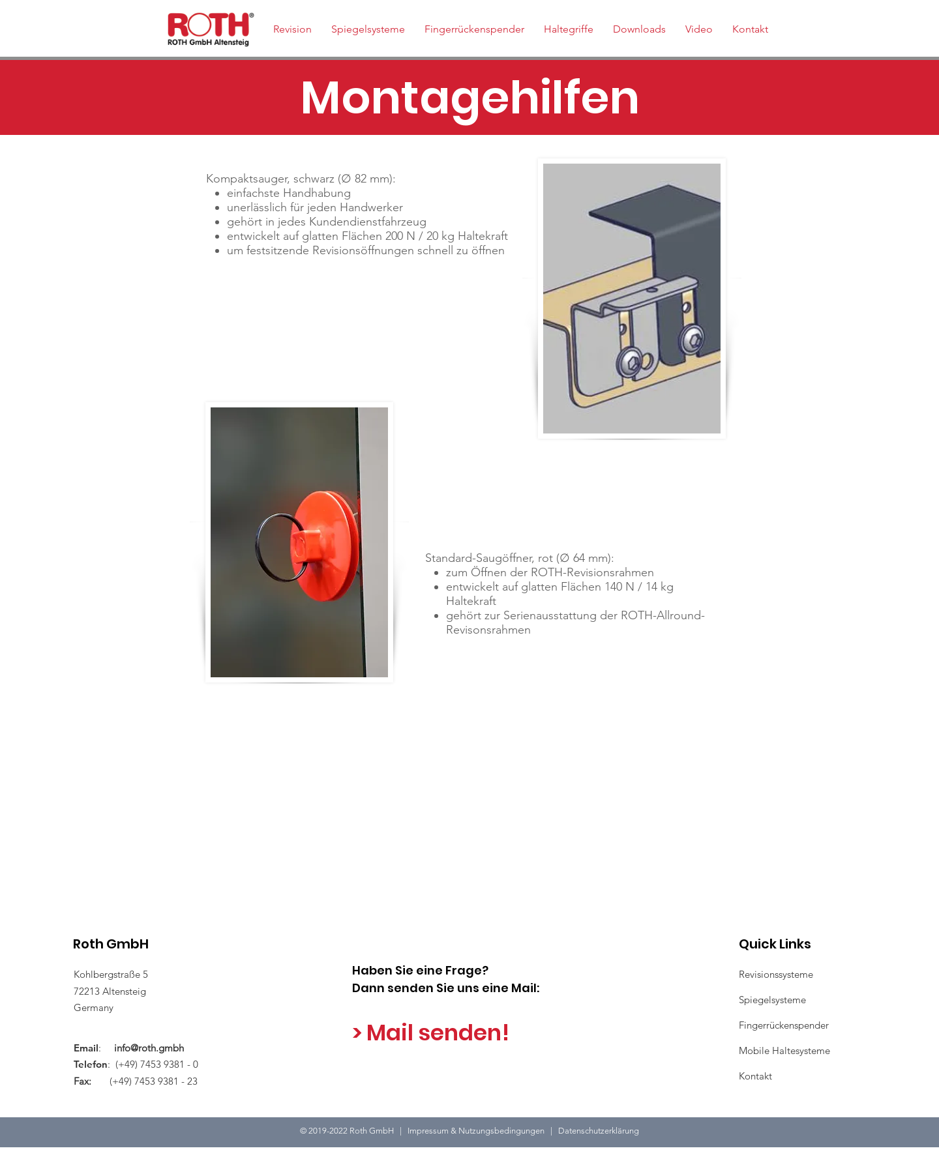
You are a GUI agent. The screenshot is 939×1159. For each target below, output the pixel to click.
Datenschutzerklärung (598, 1131)
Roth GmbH (111, 944)
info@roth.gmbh (149, 1048)
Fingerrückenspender (784, 1025)
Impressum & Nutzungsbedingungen (479, 1131)
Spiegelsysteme (772, 999)
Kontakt (755, 1076)
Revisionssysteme (776, 974)
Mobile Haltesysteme (784, 1050)
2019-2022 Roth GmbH (352, 1131)
